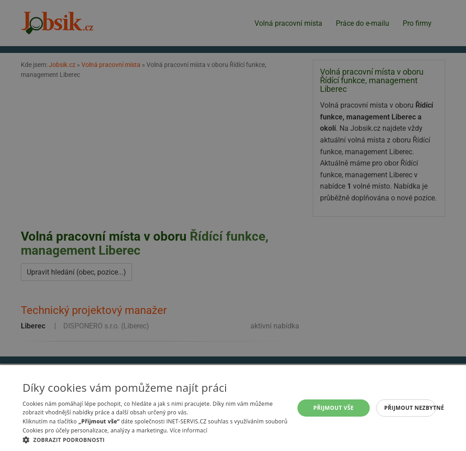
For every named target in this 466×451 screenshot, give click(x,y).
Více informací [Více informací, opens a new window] (188, 430)
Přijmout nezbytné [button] (410, 408)
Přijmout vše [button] (333, 408)
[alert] (233, 225)
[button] (158, 439)
